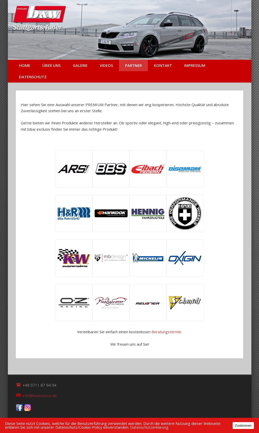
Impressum (194, 65)
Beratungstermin (166, 331)
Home (24, 65)
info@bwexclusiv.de (40, 395)
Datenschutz (33, 76)
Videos (106, 65)
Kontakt (163, 65)
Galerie (80, 65)
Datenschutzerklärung (149, 427)
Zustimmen (243, 425)
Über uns (51, 65)
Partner (133, 65)
